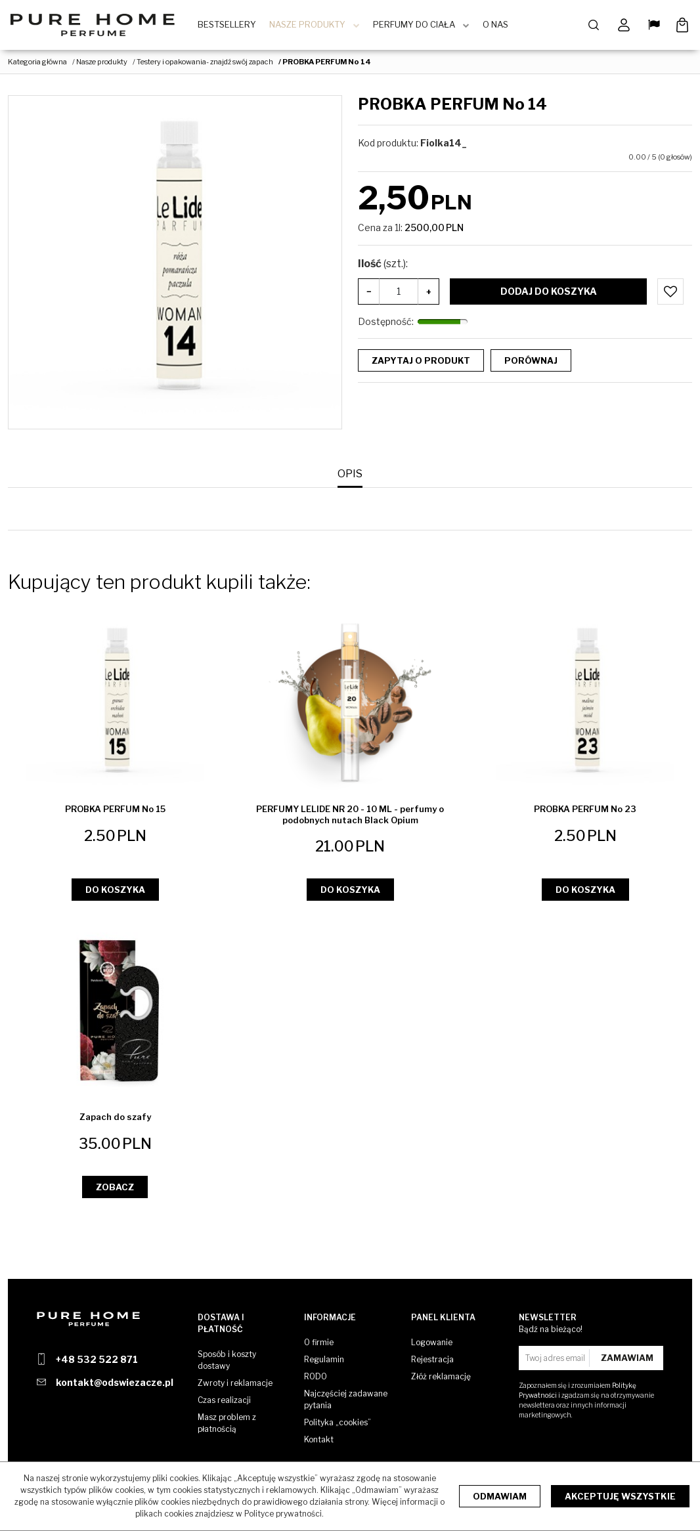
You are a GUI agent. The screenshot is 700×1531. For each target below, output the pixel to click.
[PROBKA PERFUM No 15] (115, 811)
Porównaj (531, 363)
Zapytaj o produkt (421, 363)
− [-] (369, 294)
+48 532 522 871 (97, 1359)
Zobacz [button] (115, 1189)
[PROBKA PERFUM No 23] (585, 811)
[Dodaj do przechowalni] (670, 294)
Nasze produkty (312, 26)
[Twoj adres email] (556, 1358)
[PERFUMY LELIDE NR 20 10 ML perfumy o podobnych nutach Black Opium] (350, 817)
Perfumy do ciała (419, 26)
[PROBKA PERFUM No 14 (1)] (175, 265)
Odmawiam (500, 1496)
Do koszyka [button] (115, 893)
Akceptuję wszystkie (620, 1496)
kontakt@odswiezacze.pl (114, 1382)
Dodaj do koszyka (548, 293)
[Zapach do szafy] (115, 1120)
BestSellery (231, 26)
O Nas (500, 26)
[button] (350, 477)
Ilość (383, 266)
